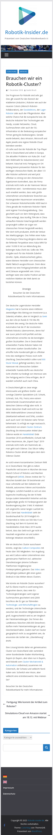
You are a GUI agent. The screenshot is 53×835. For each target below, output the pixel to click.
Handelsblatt (28, 434)
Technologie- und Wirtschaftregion (22, 604)
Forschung (11, 72)
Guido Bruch (31, 90)
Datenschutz (9, 793)
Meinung (23, 72)
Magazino (10, 309)
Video (37, 569)
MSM (21, 476)
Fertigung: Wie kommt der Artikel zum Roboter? (25, 704)
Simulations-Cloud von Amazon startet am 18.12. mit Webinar (27, 715)
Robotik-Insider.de (26, 32)
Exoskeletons (30, 109)
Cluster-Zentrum (34, 427)
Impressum (8, 787)
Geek (44, 316)
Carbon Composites (31, 548)
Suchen (46, 747)
